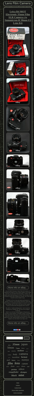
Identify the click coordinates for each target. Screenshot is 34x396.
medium (20, 351)
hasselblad (15, 357)
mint (21, 375)
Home (17, 382)
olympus (23, 372)
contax (9, 354)
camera (23, 353)
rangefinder (14, 372)
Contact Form (18, 387)
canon (25, 363)
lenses (13, 360)
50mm (10, 347)
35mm (16, 344)
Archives (18, 385)
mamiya (25, 360)
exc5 (8, 360)
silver (9, 345)
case (28, 366)
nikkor (18, 366)
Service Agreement (17, 392)
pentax (14, 369)
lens (17, 363)
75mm (18, 348)
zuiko (27, 351)
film (10, 363)
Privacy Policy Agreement (18, 390)
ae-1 (9, 357)
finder (13, 366)
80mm (23, 366)
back (9, 351)
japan (24, 344)
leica (22, 348)
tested (27, 348)
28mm (18, 360)
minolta (14, 351)
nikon (21, 369)
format (24, 357)
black (14, 375)
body (15, 354)
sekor (7, 366)
